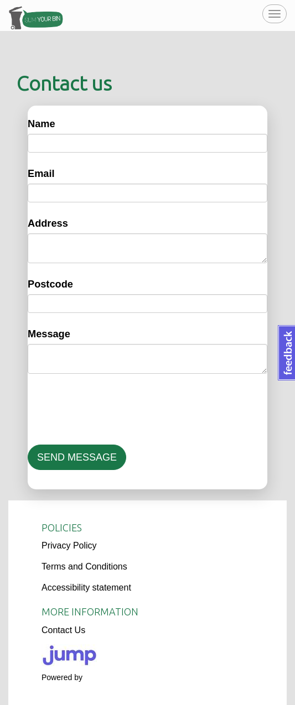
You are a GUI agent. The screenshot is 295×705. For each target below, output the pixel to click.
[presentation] (112, 409)
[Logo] (147, 655)
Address (48, 223)
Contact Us (63, 630)
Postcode (50, 284)
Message (49, 334)
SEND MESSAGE (77, 457)
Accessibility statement (86, 587)
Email (41, 173)
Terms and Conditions (84, 566)
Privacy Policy (69, 545)
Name (41, 123)
